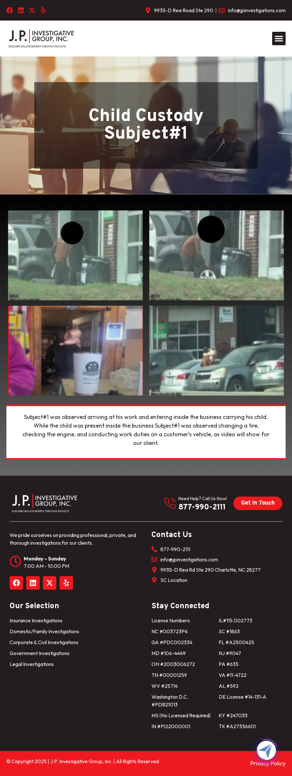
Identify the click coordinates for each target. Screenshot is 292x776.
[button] (279, 38)
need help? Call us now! (202, 498)
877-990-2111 (202, 507)
